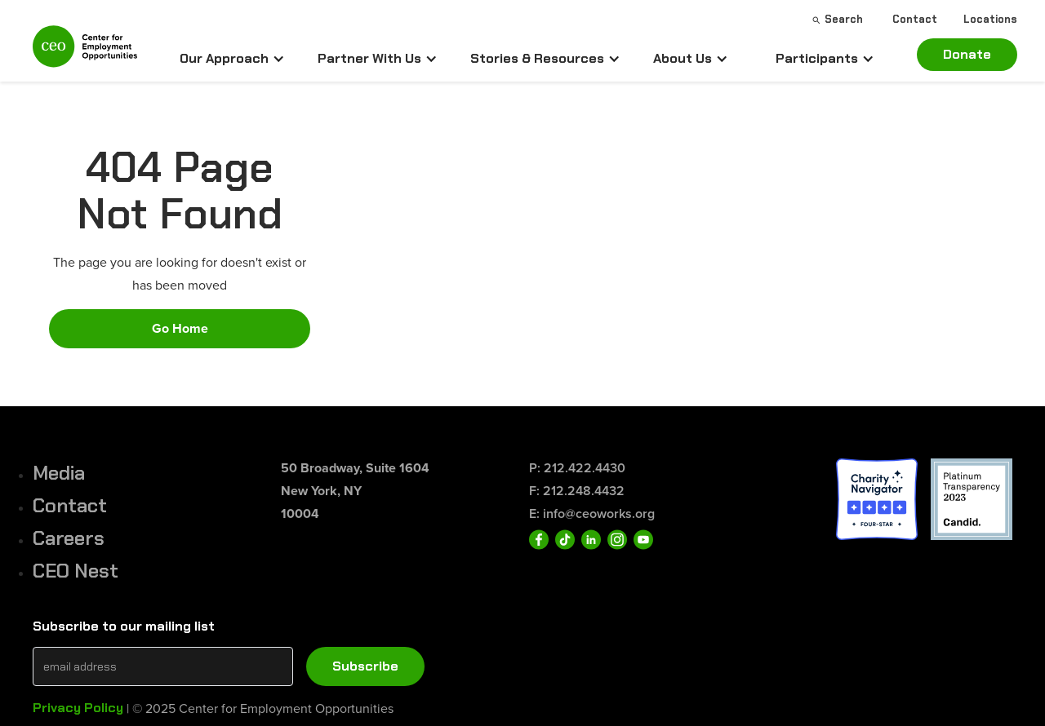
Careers (68, 538)
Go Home (180, 328)
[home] (85, 53)
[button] (232, 59)
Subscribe (365, 666)
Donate (967, 54)
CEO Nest (75, 570)
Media (59, 472)
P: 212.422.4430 (577, 467)
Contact (70, 505)
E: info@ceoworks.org (592, 513)
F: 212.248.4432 (577, 490)
